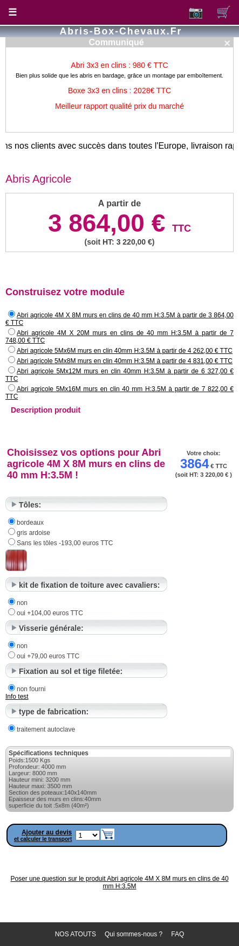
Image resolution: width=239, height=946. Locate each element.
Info (11, 696)
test (23, 696)
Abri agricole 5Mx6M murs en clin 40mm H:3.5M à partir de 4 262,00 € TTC (125, 350)
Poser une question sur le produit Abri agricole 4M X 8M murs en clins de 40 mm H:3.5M (119, 882)
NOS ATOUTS (75, 934)
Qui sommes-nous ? (133, 934)
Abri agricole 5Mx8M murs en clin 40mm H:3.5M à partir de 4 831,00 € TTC (125, 361)
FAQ (177, 934)
